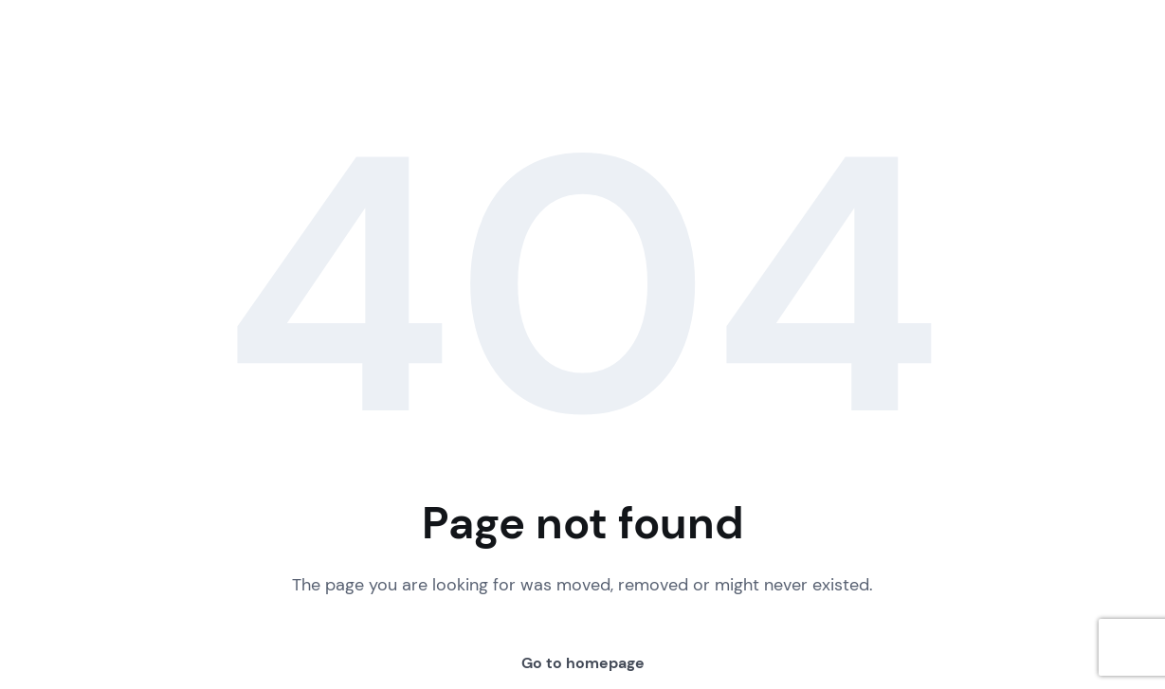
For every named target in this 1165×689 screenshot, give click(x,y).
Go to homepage (583, 663)
